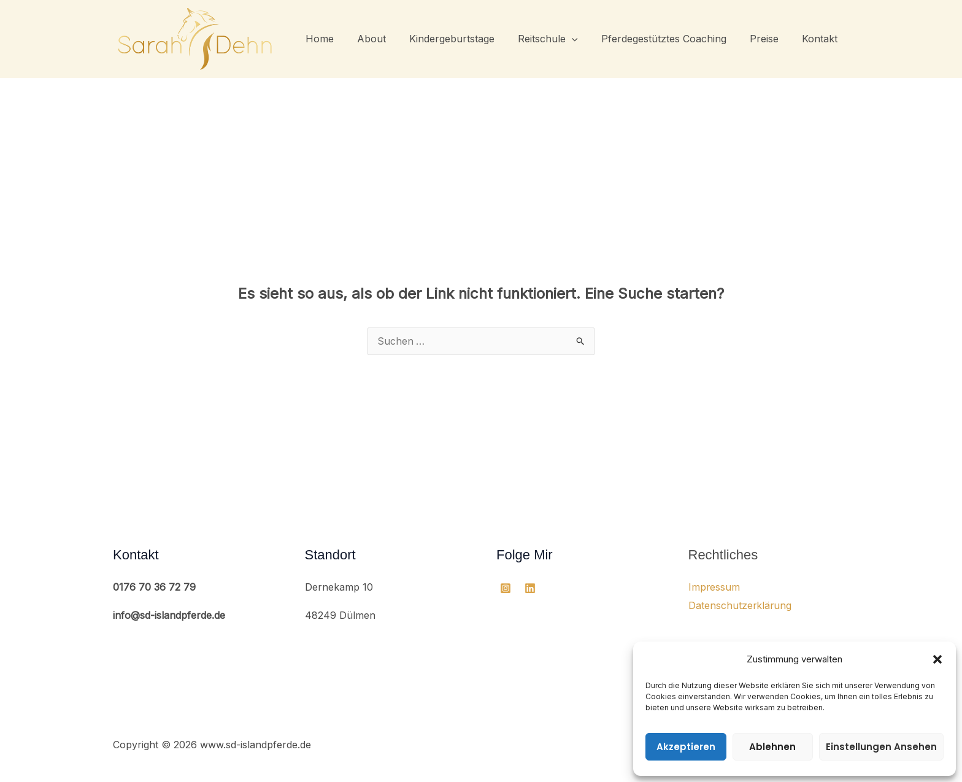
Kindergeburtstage (468, 39)
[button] (937, 659)
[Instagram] (505, 589)
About (391, 39)
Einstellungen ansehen (881, 746)
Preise (769, 39)
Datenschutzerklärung (740, 606)
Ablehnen (772, 746)
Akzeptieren (685, 746)
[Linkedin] (530, 589)
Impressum (714, 587)
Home (343, 39)
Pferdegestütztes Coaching (673, 39)
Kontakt (821, 39)
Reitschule (561, 39)
